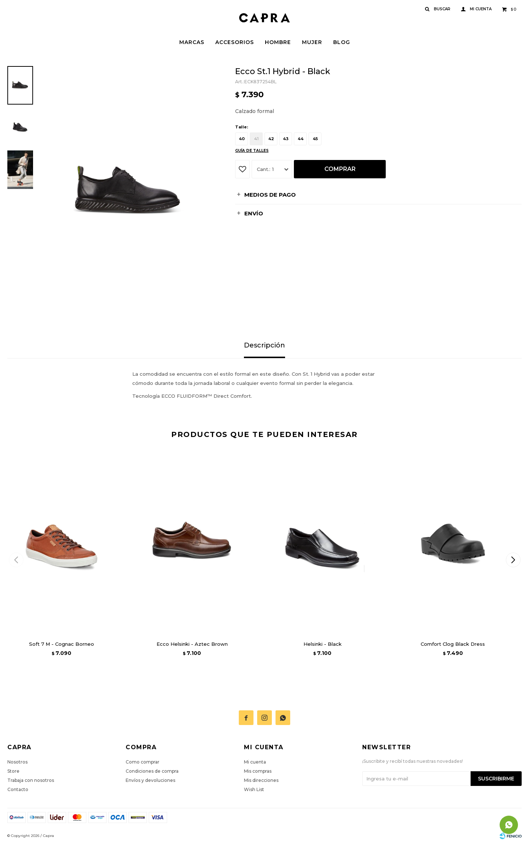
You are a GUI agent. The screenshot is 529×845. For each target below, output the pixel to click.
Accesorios (234, 42)
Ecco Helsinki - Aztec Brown (192, 644)
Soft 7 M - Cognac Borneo (61, 644)
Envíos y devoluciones (150, 780)
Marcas (191, 42)
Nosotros (17, 762)
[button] (513, 560)
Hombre (278, 42)
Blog (341, 42)
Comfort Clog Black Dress (453, 644)
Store (13, 771)
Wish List (254, 789)
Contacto (17, 789)
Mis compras (257, 771)
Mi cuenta (255, 762)
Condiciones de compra (152, 771)
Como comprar (142, 762)
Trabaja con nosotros (30, 780)
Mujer (312, 42)
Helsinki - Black (322, 644)
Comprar (340, 168)
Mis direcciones (261, 780)
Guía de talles (252, 150)
